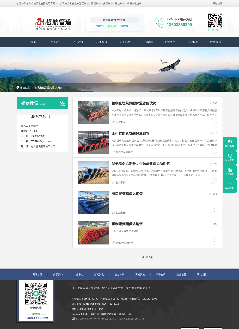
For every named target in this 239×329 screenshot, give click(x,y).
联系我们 (215, 42)
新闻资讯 (101, 42)
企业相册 (192, 42)
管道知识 (124, 42)
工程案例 (147, 42)
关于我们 (56, 42)
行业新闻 (121, 182)
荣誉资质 (169, 42)
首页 (33, 42)
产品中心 (78, 42)
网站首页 (37, 274)
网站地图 (217, 3)
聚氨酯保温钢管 (124, 152)
